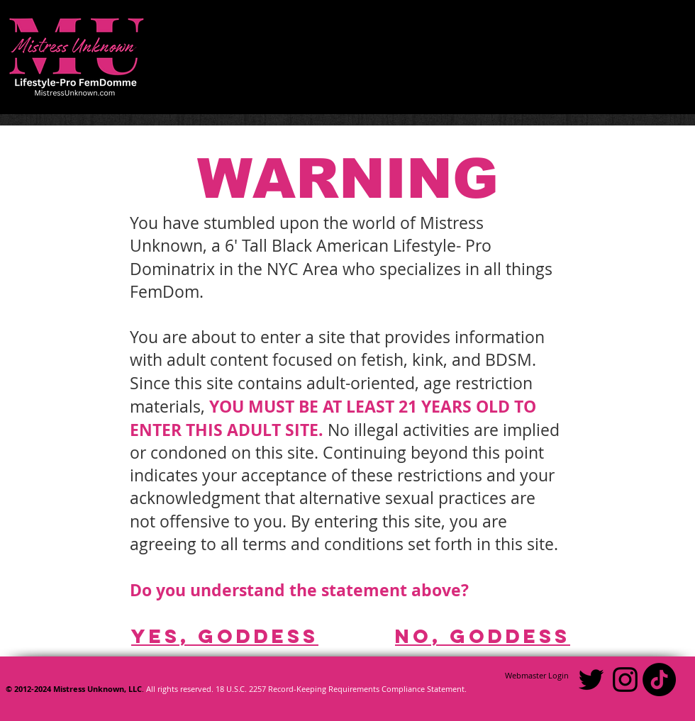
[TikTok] (659, 679)
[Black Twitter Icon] (591, 679)
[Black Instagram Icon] (625, 679)
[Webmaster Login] (537, 675)
